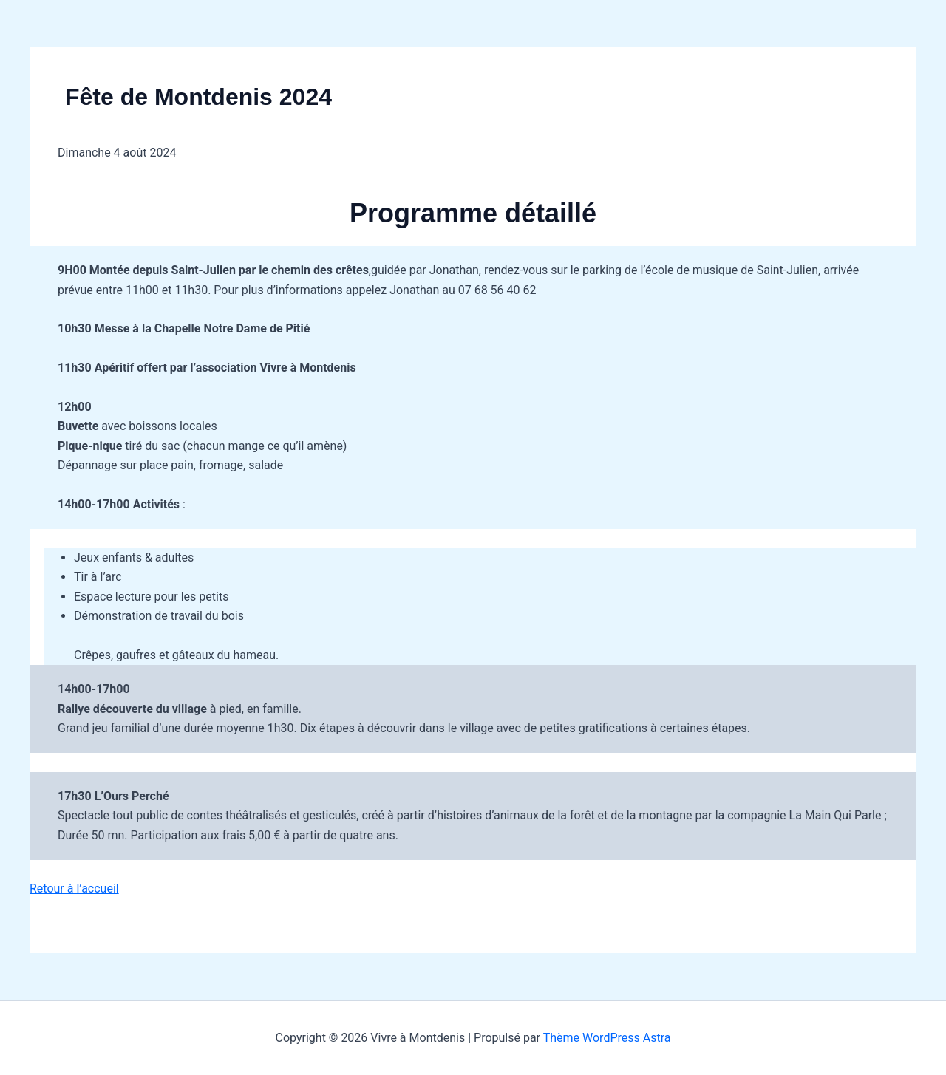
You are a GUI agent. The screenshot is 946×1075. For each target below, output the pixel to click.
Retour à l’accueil (74, 888)
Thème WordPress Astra (607, 1038)
